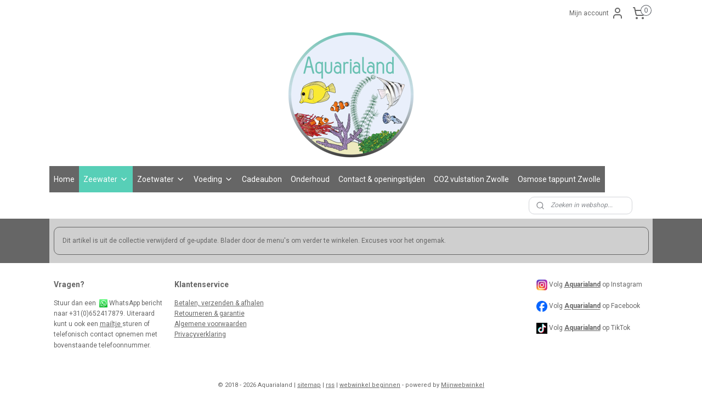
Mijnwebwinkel (462, 385)
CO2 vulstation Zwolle (471, 179)
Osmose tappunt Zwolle (559, 179)
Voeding (213, 179)
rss (330, 385)
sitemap (309, 385)
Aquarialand (582, 306)
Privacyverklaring (200, 334)
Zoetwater (161, 179)
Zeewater (105, 179)
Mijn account (596, 13)
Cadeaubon (262, 179)
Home (64, 179)
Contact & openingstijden (381, 179)
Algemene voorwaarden (210, 324)
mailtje (111, 324)
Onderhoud (310, 179)
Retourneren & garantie (209, 313)
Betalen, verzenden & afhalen (219, 303)
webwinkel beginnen (369, 385)
